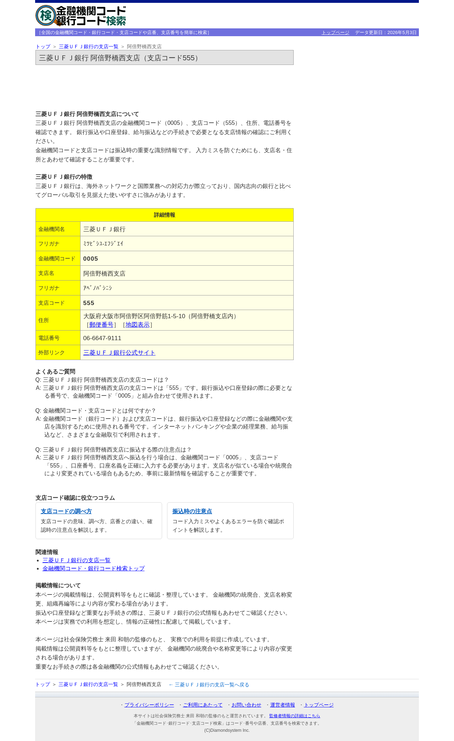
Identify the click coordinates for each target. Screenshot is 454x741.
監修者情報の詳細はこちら (294, 715)
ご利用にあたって (203, 705)
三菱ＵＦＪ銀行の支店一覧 (88, 46)
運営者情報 (282, 705)
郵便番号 (101, 324)
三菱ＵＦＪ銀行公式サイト (119, 352)
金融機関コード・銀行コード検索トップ (94, 568)
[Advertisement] (164, 87)
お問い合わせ (246, 705)
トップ (42, 46)
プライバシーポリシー (149, 705)
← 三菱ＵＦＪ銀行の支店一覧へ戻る (208, 684)
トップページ (335, 32)
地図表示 (138, 324)
